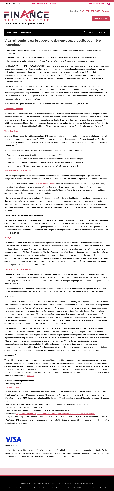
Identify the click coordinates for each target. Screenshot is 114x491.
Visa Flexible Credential (13, 109)
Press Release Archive (23, 488)
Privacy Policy (92, 488)
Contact (106, 11)
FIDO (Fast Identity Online (44, 184)
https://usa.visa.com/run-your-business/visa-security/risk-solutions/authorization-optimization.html (55, 414)
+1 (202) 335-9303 (91, 11)
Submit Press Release (41, 488)
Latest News (12, 32)
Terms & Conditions (58, 488)
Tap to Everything (11, 131)
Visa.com (30, 376)
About (10, 488)
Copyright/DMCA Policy (76, 488)
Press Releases (25, 32)
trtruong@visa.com (11, 387)
